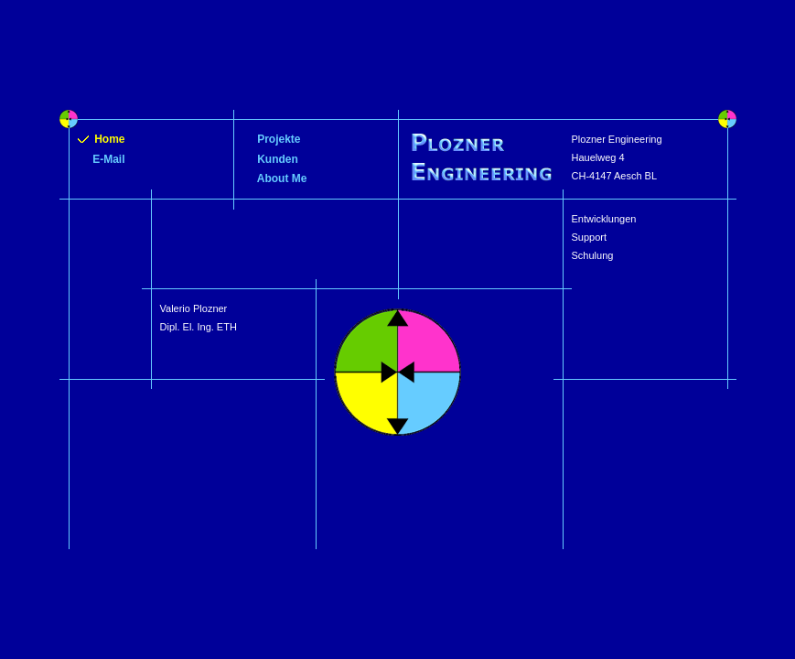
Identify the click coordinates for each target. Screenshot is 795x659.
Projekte (271, 139)
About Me (274, 178)
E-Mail (101, 159)
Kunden (270, 159)
